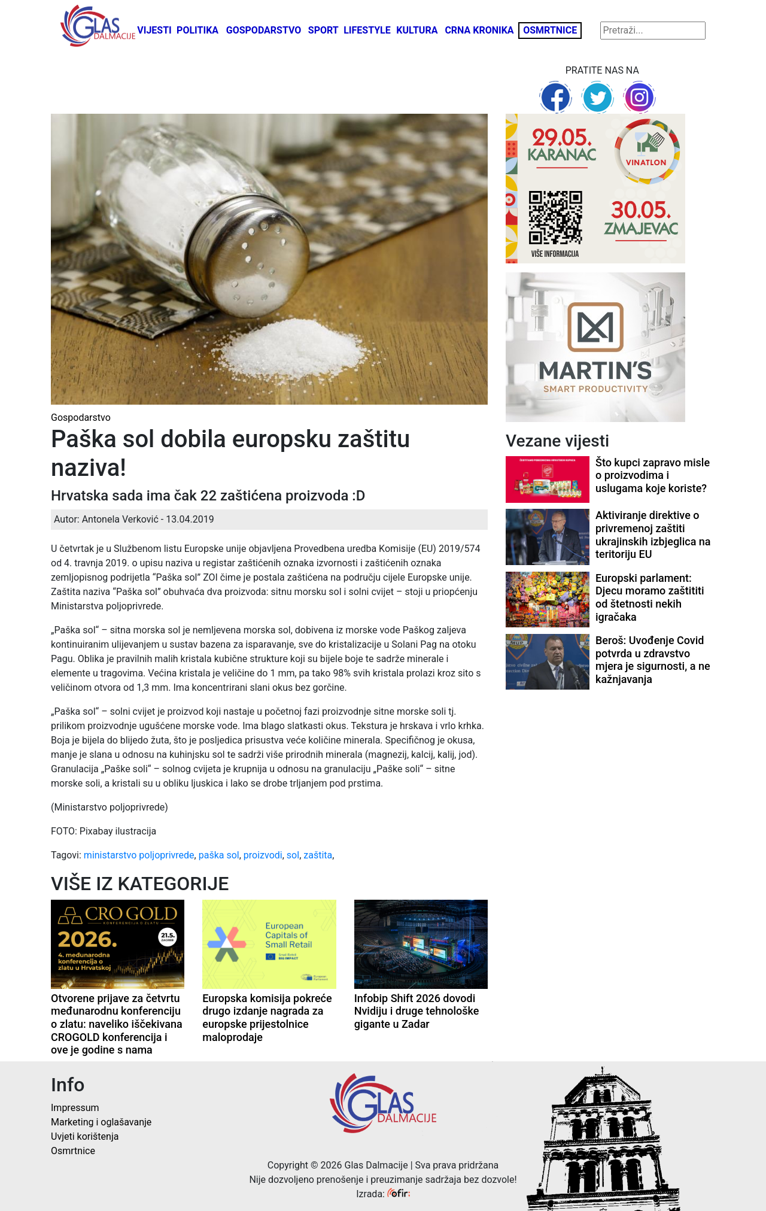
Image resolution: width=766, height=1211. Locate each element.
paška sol (219, 855)
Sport (323, 30)
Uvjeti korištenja (84, 1136)
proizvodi (263, 855)
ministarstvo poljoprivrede (139, 855)
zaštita (317, 855)
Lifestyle (367, 30)
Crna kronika (479, 30)
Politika (197, 30)
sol (293, 855)
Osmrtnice (550, 30)
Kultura (416, 30)
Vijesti (154, 30)
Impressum (75, 1107)
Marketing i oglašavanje (101, 1122)
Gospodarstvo (264, 30)
